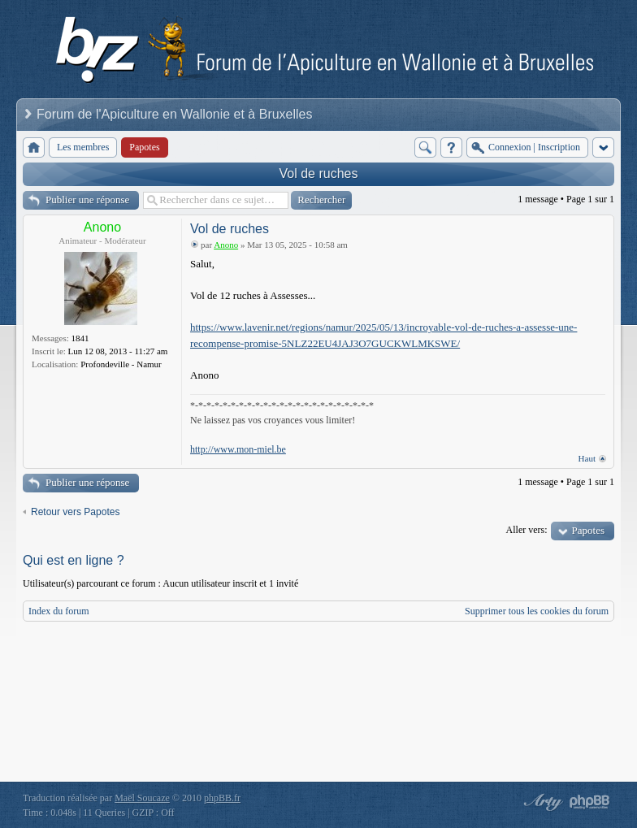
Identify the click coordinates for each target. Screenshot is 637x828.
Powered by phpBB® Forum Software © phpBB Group (590, 802)
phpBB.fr (222, 798)
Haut (587, 458)
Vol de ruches (319, 173)
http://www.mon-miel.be (238, 449)
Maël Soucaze (142, 798)
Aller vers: (527, 529)
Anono (102, 227)
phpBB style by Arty (541, 802)
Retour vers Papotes (75, 512)
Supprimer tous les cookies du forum (537, 611)
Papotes (588, 530)
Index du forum (58, 611)
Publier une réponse (87, 199)
